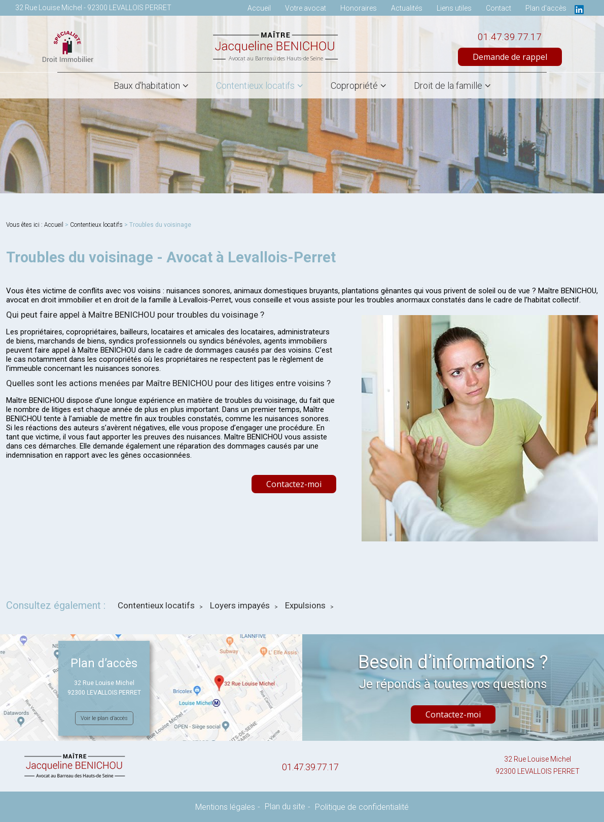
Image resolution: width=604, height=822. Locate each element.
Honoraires (358, 8)
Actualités (406, 8)
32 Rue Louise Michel (537, 766)
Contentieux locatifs (255, 85)
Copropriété (354, 85)
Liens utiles (454, 8)
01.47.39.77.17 (510, 37)
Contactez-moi (294, 484)
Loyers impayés (240, 605)
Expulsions (305, 605)
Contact (498, 8)
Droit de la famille (448, 85)
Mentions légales (225, 807)
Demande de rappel (510, 56)
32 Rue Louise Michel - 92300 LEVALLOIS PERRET (93, 8)
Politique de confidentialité (362, 807)
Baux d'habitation (147, 85)
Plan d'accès (545, 8)
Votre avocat (305, 8)
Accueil (259, 8)
